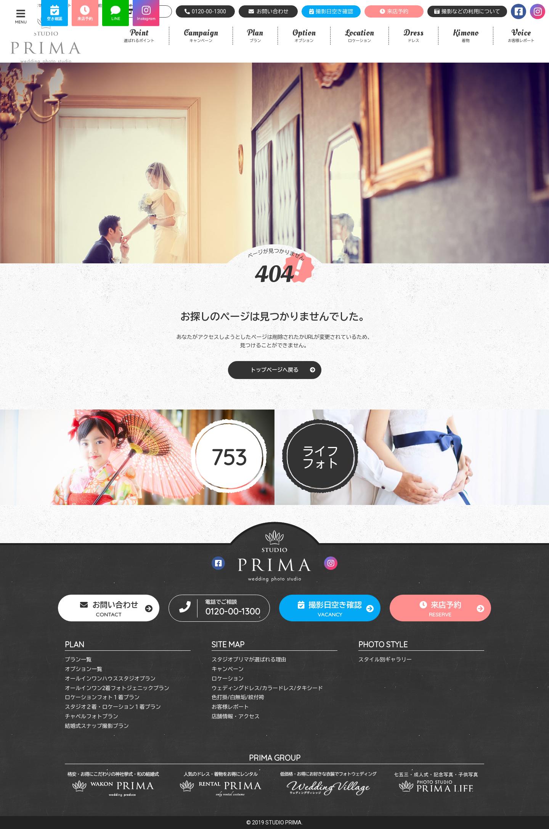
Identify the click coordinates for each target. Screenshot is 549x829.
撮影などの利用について (467, 11)
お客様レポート (521, 35)
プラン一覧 (78, 659)
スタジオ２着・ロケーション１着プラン (113, 707)
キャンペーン (201, 35)
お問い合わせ (268, 11)
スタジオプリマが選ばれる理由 (249, 659)
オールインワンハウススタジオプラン (110, 679)
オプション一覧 (83, 669)
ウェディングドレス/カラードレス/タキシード (267, 688)
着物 (465, 35)
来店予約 (394, 11)
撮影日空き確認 (331, 11)
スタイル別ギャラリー (385, 659)
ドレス (413, 35)
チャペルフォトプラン (91, 716)
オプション (304, 35)
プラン (255, 35)
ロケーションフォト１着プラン (102, 697)
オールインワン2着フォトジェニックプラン (117, 688)
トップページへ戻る (274, 370)
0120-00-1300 (205, 11)
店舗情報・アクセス (236, 716)
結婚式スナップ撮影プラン (97, 726)
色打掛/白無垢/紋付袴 (238, 697)
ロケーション (359, 35)
